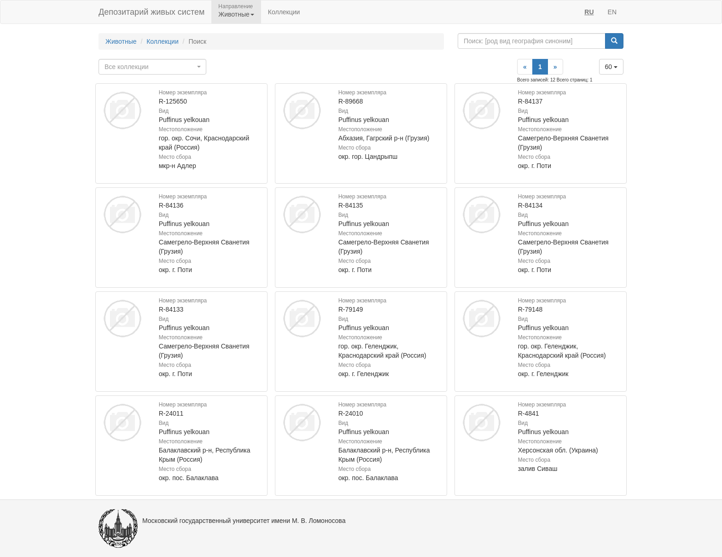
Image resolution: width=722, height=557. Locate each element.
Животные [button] (236, 14)
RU (589, 12)
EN (612, 12)
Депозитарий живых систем (151, 12)
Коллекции (284, 12)
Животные (121, 41)
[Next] (555, 67)
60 (611, 66)
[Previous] (525, 67)
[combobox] (152, 67)
